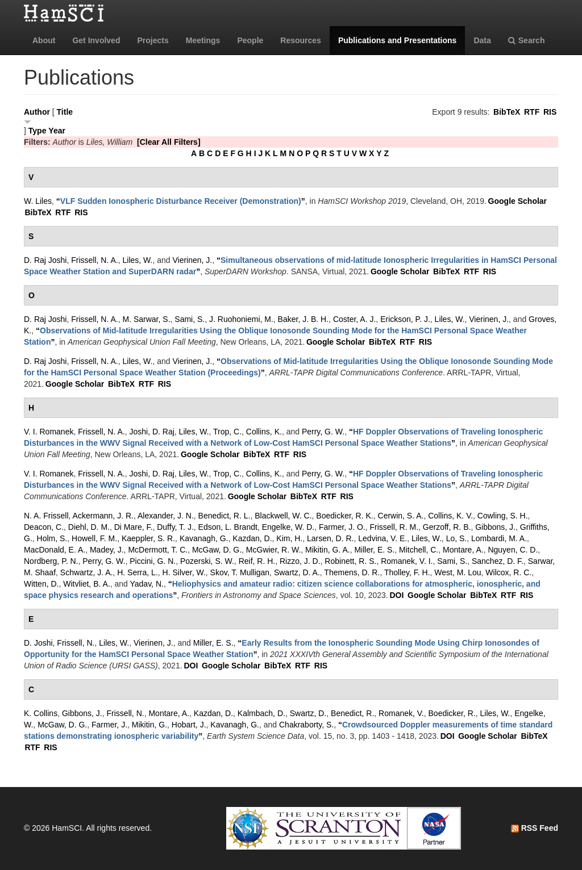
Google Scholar (517, 201)
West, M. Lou (457, 572)
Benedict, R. (352, 713)
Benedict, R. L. (224, 515)
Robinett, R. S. (350, 561)
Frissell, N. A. (94, 260)
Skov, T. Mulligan (240, 572)
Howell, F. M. (94, 538)
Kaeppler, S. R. (148, 538)
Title (65, 111)
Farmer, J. (109, 724)
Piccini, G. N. (153, 561)
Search (526, 40)
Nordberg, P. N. (51, 561)
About (43, 40)
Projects (152, 40)
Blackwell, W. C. (283, 515)
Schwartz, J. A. (86, 572)
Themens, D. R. (352, 572)
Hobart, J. (189, 724)
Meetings (203, 40)
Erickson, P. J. (405, 319)
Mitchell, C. (418, 549)
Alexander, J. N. (166, 515)
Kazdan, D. (252, 538)
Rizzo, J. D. (300, 561)
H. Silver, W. (184, 572)
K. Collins (40, 713)
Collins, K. (264, 431)
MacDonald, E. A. (54, 549)
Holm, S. (52, 538)
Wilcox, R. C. (508, 572)
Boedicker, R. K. (344, 515)
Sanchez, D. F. (497, 561)
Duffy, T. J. (175, 527)
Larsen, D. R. (330, 538)
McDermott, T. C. (158, 549)
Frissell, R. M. (394, 527)
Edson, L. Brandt (227, 527)
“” (180, 201)
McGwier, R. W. (273, 549)
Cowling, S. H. (502, 515)
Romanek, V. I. (407, 561)
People (250, 40)
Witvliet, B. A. (86, 583)
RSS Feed (534, 828)
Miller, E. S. (374, 549)
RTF (531, 111)
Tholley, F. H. (407, 572)
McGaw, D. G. (217, 549)
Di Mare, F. (133, 527)
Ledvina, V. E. (382, 538)
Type (37, 130)
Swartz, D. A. (297, 572)
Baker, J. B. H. (303, 319)
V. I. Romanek (48, 431)
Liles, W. (138, 260)
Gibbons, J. (495, 527)
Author (37, 111)
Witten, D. (41, 583)
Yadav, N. (147, 583)
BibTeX (506, 111)
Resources (300, 40)
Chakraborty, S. (306, 724)
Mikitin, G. (149, 724)
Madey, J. (107, 549)
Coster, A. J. (354, 319)
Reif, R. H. (257, 561)
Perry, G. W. (323, 431)
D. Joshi (38, 642)
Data (481, 40)
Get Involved (96, 40)
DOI (396, 595)
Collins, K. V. (450, 515)
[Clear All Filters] (169, 142)
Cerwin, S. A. (401, 515)
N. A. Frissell (46, 515)
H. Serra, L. (137, 572)
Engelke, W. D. (288, 527)
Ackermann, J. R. (103, 515)
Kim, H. (289, 538)
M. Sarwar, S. (147, 319)
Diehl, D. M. (89, 527)
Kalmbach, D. (261, 713)
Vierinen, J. (192, 260)
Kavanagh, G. (204, 538)
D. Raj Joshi (45, 260)
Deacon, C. (44, 527)
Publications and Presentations (397, 40)
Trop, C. (227, 431)
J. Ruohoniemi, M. (241, 319)
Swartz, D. (308, 713)
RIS (549, 111)
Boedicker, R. (452, 713)
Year (56, 130)
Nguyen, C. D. (513, 549)
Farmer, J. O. (342, 527)
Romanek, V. (401, 713)
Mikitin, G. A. (327, 549)
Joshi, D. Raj (151, 431)
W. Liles (38, 201)
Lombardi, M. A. (499, 538)
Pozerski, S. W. (207, 561)
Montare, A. (463, 549)
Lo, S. (456, 538)
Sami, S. (189, 319)
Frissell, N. (75, 642)
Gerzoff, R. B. (447, 527)
